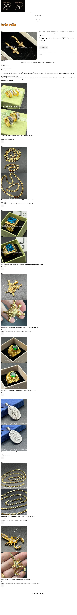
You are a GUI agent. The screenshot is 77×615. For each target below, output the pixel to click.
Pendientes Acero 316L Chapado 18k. (66, 31)
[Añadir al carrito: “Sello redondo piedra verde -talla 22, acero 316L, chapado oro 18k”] (2, 395)
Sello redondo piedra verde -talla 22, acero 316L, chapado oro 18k (18, 390)
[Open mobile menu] (38, 22)
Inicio (40, 31)
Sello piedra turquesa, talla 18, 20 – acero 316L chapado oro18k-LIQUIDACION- (22, 264)
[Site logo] (7, 5)
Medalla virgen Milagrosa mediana (10, 451)
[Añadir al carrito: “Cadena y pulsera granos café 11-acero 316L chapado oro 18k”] (2, 206)
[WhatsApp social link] (42, 593)
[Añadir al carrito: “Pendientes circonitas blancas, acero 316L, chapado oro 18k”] (2, 141)
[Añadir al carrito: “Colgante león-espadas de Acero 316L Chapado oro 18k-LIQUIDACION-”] (2, 333)
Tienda (43, 31)
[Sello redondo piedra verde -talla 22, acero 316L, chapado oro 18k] (14, 350)
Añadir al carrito (43, 47)
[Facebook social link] (34, 593)
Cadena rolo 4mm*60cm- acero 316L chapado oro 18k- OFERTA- (18, 516)
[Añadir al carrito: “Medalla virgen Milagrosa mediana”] (2, 458)
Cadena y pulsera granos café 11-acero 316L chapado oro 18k (17, 199)
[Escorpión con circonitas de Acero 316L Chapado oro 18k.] (14, 539)
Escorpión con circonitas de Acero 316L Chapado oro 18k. (16, 579)
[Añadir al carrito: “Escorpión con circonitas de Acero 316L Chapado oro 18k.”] (2, 585)
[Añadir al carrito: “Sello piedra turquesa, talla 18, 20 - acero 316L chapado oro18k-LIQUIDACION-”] (2, 269)
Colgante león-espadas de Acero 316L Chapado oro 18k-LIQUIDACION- (20, 327)
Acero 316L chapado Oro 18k (52, 31)
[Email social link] (38, 593)
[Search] (38, 17)
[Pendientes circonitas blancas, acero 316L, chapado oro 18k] (14, 95)
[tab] (23, 62)
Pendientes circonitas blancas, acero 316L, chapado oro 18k (17, 135)
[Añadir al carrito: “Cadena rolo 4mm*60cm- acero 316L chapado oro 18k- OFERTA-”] (2, 522)
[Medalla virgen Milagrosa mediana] (14, 411)
